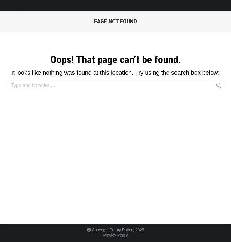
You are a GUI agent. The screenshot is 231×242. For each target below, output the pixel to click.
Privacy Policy (115, 235)
